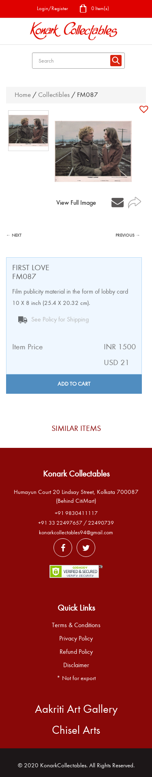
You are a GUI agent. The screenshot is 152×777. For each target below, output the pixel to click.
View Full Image (76, 202)
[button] (145, 109)
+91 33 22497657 (60, 522)
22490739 (101, 522)
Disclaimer (76, 665)
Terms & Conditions (76, 625)
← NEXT (13, 235)
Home (23, 95)
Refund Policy (76, 651)
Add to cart (74, 383)
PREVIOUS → (128, 235)
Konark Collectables (76, 474)
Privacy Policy (76, 638)
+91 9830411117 (76, 513)
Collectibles (54, 95)
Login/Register (52, 8)
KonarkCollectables (63, 765)
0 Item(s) (94, 9)
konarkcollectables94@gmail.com (76, 532)
